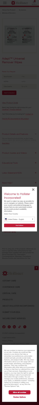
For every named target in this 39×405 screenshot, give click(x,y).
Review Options (19, 397)
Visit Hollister (19, 225)
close (33, 189)
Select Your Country (11, 214)
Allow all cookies (19, 392)
